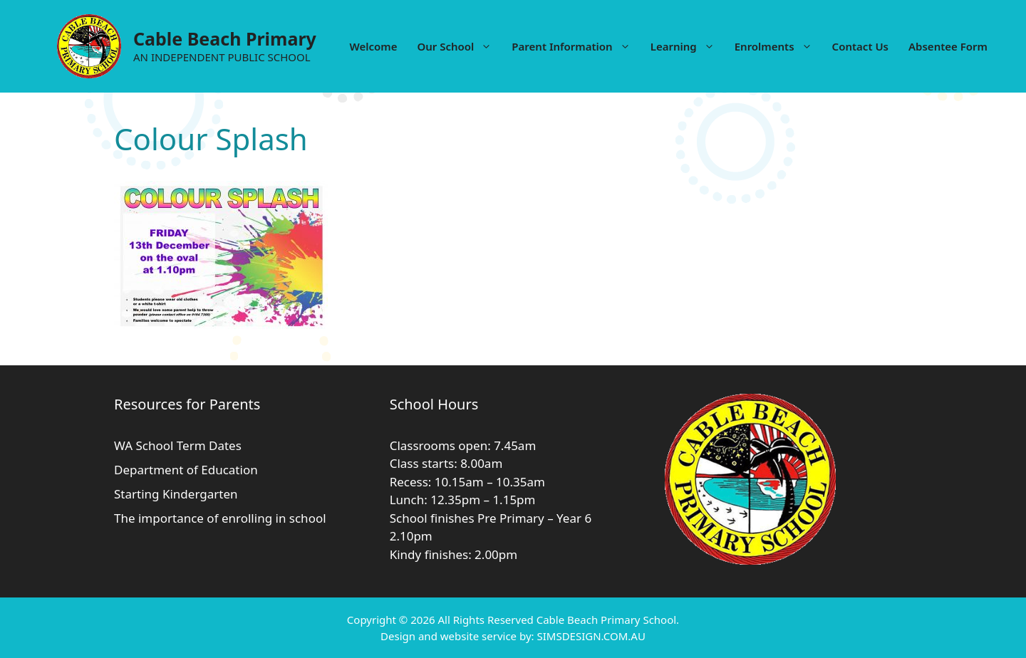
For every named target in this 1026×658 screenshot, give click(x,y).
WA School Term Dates (178, 445)
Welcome (373, 46)
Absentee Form (948, 46)
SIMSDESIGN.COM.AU (591, 636)
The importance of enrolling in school (220, 518)
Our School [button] (459, 46)
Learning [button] (688, 46)
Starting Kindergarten (176, 494)
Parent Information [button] (576, 46)
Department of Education (186, 469)
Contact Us (860, 46)
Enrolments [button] (778, 46)
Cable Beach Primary (224, 38)
